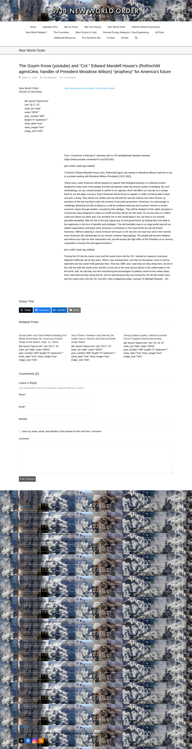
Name (22, 394)
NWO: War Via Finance (34, 595)
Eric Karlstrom (50, 77)
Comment (24, 438)
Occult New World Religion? (37, 628)
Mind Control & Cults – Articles (38, 561)
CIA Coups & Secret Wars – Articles (41, 520)
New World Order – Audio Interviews (41, 588)
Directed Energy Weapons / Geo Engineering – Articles (50, 534)
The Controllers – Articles (35, 676)
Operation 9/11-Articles (34, 642)
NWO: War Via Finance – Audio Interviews (44, 608)
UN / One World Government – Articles (42, 696)
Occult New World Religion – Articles (41, 615)
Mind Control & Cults (33, 554)
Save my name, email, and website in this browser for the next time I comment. (62, 431)
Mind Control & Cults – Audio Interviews (43, 568)
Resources (28, 662)
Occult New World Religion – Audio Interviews (46, 622)
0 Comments (70, 77)
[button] (136, 38)
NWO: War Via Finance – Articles (39, 601)
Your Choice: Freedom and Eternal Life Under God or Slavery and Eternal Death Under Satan (93, 338)
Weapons (27, 716)
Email (22, 407)
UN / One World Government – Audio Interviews (47, 703)
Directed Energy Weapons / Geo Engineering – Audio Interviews (55, 541)
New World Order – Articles (36, 581)
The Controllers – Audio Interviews (40, 682)
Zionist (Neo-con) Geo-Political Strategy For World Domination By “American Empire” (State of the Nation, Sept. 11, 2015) (43, 338)
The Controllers (30, 669)
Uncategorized (30, 709)
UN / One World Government (37, 689)
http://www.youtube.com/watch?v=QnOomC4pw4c (89, 88)
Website (23, 419)
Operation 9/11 (30, 635)
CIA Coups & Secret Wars (36, 514)
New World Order (31, 574)
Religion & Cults (31, 655)
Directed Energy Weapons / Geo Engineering (45, 527)
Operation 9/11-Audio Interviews (39, 649)
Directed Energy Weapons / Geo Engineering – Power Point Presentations (60, 547)
